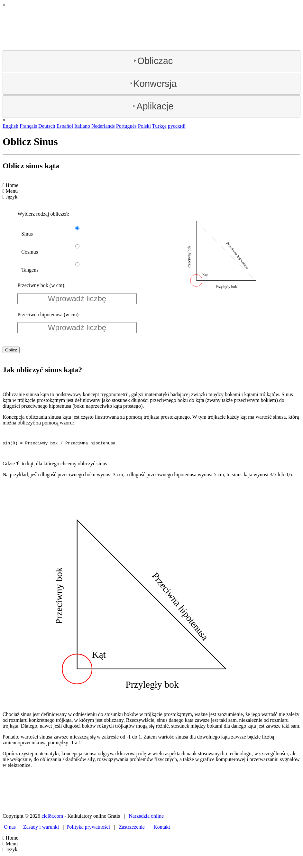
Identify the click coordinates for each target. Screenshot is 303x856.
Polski (144, 126)
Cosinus (29, 252)
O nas (10, 828)
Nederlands (103, 126)
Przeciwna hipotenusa (237, 255)
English (10, 126)
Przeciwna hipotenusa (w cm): (48, 314)
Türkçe (159, 126)
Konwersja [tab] (152, 84)
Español (65, 126)
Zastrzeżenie (132, 828)
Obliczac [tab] (152, 61)
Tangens (29, 270)
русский (177, 126)
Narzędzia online (146, 817)
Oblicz (11, 350)
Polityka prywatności (88, 828)
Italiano (82, 126)
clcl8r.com (52, 817)
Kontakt (161, 828)
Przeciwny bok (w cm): (41, 285)
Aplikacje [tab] (152, 106)
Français (28, 126)
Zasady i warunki (41, 828)
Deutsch (46, 126)
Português (126, 126)
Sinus (27, 234)
